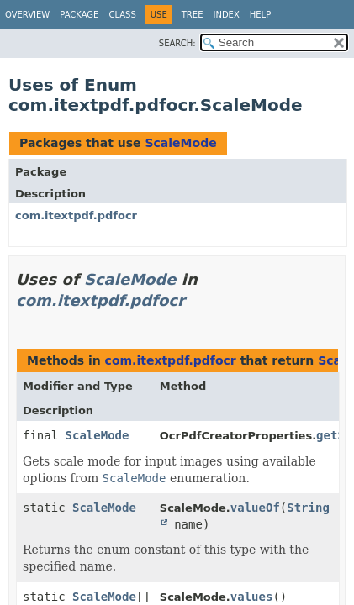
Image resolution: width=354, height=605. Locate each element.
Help (260, 14)
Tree (192, 14)
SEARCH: (177, 43)
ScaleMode (180, 143)
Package (79, 14)
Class (121, 14)
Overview (27, 14)
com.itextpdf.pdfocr (76, 215)
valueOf (255, 507)
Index (226, 14)
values (251, 596)
